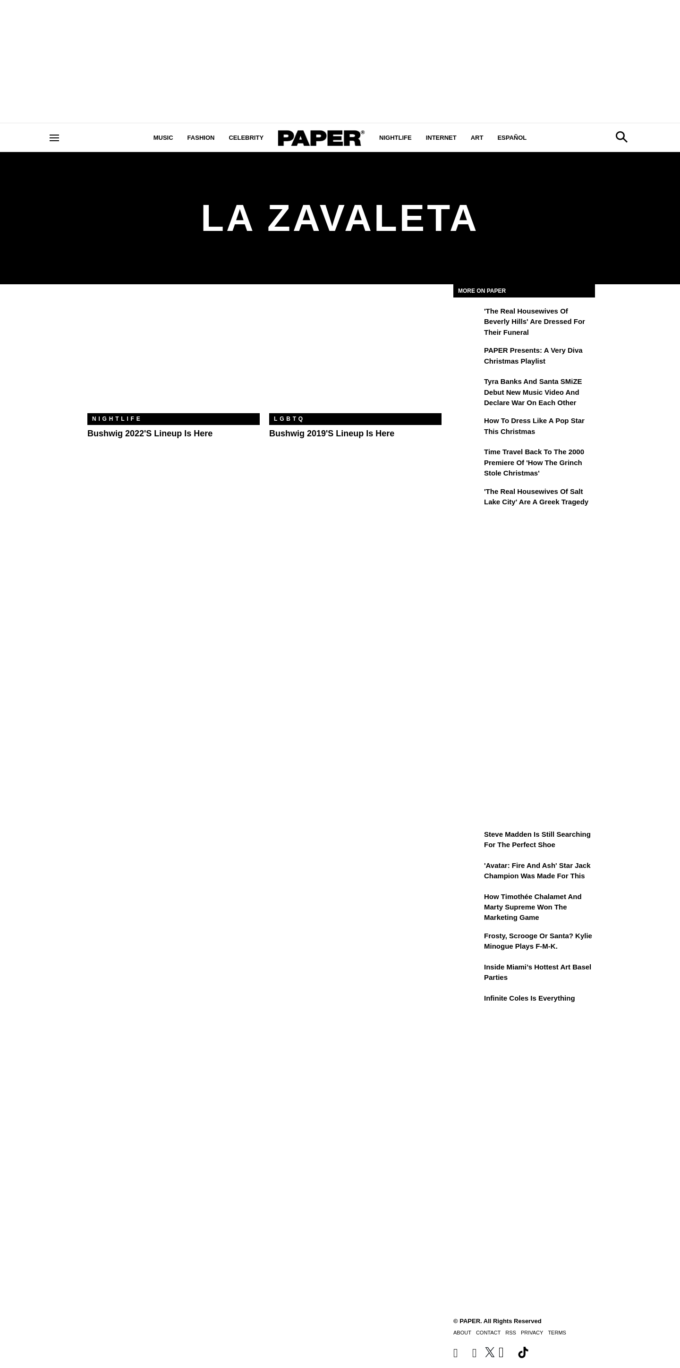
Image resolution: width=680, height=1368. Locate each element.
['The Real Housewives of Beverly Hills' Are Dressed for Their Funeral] (467, 318)
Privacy (532, 1332)
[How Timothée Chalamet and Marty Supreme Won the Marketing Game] (467, 903)
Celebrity (246, 137)
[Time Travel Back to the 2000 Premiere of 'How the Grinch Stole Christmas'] (467, 458)
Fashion (201, 137)
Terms (557, 1332)
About (462, 1332)
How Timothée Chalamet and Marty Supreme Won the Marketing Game (533, 907)
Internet (441, 137)
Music (163, 137)
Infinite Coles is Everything (529, 998)
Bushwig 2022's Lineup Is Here (149, 433)
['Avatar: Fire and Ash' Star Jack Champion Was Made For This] (467, 872)
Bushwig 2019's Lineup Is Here (331, 433)
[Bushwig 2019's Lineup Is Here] (355, 355)
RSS (510, 1332)
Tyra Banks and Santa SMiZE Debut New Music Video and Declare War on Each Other (533, 392)
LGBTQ (289, 419)
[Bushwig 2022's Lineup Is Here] (173, 355)
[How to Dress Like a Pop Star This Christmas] (467, 427)
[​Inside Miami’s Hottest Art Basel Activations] (467, 974)
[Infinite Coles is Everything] (467, 1005)
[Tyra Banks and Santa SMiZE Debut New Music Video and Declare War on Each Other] (467, 388)
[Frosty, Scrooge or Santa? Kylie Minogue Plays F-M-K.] (467, 942)
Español (512, 137)
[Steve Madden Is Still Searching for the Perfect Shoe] (467, 841)
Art (477, 137)
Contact (488, 1332)
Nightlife (395, 137)
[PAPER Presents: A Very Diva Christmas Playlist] (467, 357)
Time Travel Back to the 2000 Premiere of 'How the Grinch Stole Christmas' (534, 462)
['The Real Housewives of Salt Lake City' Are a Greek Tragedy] (467, 498)
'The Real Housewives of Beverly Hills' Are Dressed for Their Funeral (534, 321)
